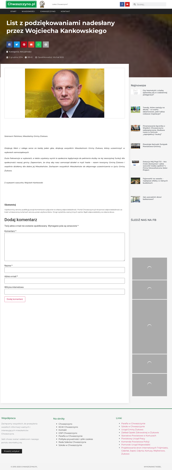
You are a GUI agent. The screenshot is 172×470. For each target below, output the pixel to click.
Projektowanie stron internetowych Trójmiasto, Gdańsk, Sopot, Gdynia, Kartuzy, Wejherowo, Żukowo (144, 450)
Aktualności (25, 51)
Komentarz (10, 231)
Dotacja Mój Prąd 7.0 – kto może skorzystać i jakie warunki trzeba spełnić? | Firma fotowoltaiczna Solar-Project (155, 165)
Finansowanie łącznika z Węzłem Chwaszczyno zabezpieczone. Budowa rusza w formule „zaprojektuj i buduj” (154, 130)
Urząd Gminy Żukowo (132, 429)
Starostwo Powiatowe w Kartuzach (138, 435)
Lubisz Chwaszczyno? (60, 4)
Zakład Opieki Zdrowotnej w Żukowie (140, 432)
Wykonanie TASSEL (152, 467)
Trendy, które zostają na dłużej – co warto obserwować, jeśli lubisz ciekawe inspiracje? (154, 110)
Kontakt (65, 11)
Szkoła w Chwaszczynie (70, 445)
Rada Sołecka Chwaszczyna (72, 442)
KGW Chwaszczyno (68, 427)
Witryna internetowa (14, 287)
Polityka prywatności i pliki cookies (76, 439)
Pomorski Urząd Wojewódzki (135, 444)
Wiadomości (28, 11)
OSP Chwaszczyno (68, 433)
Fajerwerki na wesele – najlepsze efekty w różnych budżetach (155, 180)
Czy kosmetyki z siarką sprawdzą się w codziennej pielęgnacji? (155, 92)
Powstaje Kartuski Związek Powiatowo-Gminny (155, 145)
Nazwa (8, 265)
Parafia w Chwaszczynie (71, 436)
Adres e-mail (11, 276)
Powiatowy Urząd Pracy (133, 438)
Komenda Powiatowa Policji (135, 441)
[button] (9, 44)
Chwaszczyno (47, 11)
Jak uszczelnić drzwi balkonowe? (152, 198)
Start (13, 11)
